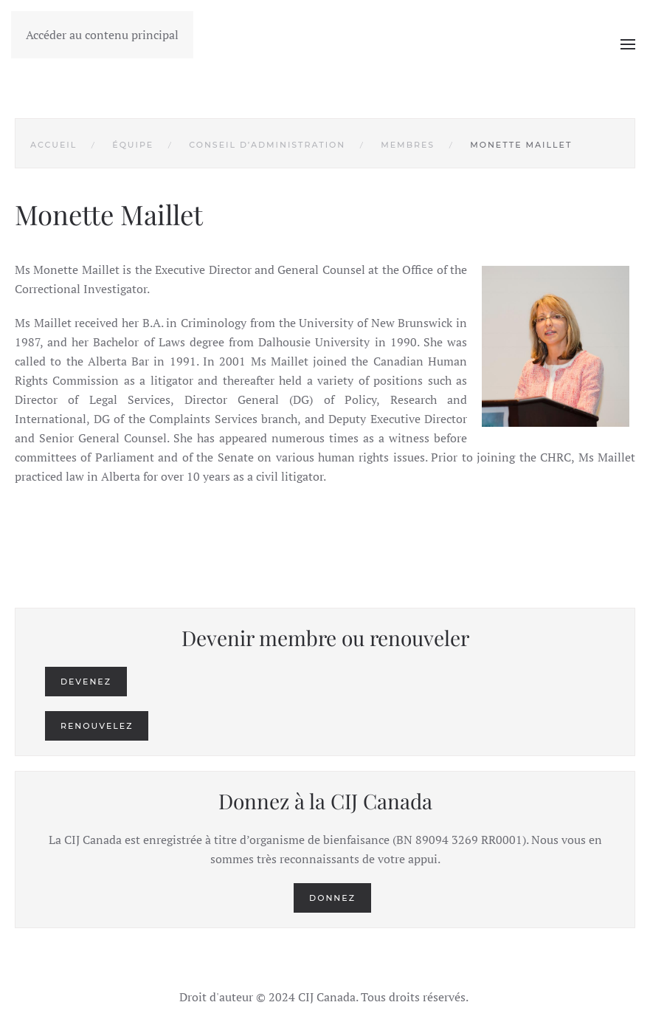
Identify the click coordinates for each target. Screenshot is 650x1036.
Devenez (85, 681)
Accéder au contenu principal (102, 35)
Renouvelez (96, 726)
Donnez (332, 898)
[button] (627, 44)
